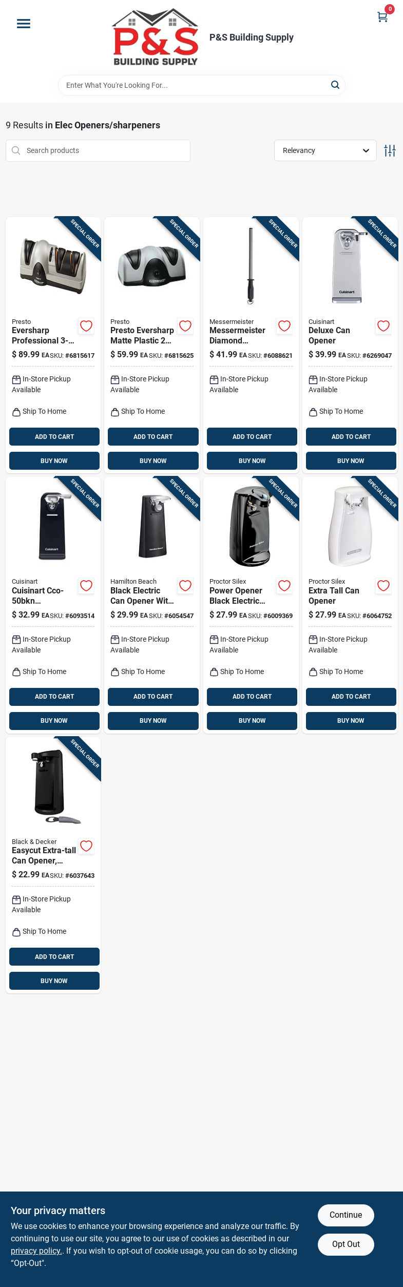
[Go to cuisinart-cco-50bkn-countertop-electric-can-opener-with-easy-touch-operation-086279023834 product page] (53, 605)
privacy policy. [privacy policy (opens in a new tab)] (36, 1251)
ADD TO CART (54, 436)
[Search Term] (202, 85)
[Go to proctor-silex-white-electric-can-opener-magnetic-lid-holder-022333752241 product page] (350, 605)
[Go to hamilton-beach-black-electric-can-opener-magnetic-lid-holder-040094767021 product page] (152, 605)
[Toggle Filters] (390, 151)
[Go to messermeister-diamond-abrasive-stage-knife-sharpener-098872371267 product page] (251, 345)
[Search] (336, 84)
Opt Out (346, 1244)
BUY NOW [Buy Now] (54, 461)
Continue (346, 1215)
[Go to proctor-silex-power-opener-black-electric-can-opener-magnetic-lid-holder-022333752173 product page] (251, 605)
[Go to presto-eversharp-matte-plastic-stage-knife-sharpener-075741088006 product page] (152, 345)
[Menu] (23, 23)
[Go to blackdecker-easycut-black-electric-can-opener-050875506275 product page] (53, 865)
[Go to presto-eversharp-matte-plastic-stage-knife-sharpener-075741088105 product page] (53, 345)
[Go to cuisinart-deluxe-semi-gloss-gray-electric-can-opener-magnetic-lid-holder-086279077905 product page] (350, 345)
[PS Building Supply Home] (156, 37)
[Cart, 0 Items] (382, 16)
